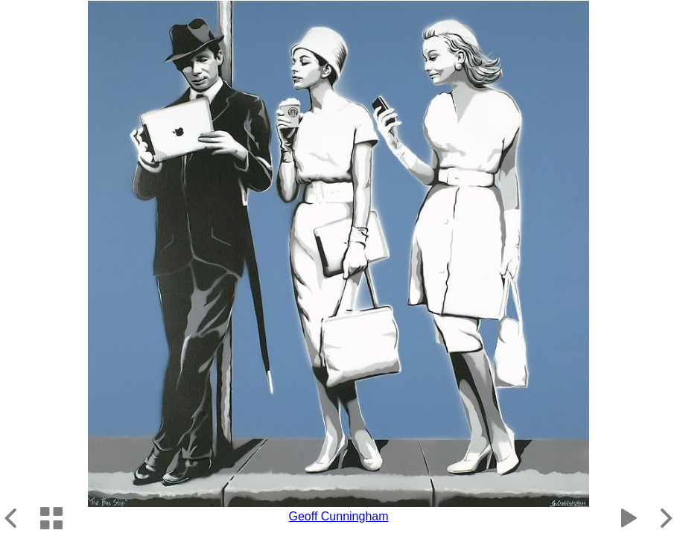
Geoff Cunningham (338, 516)
